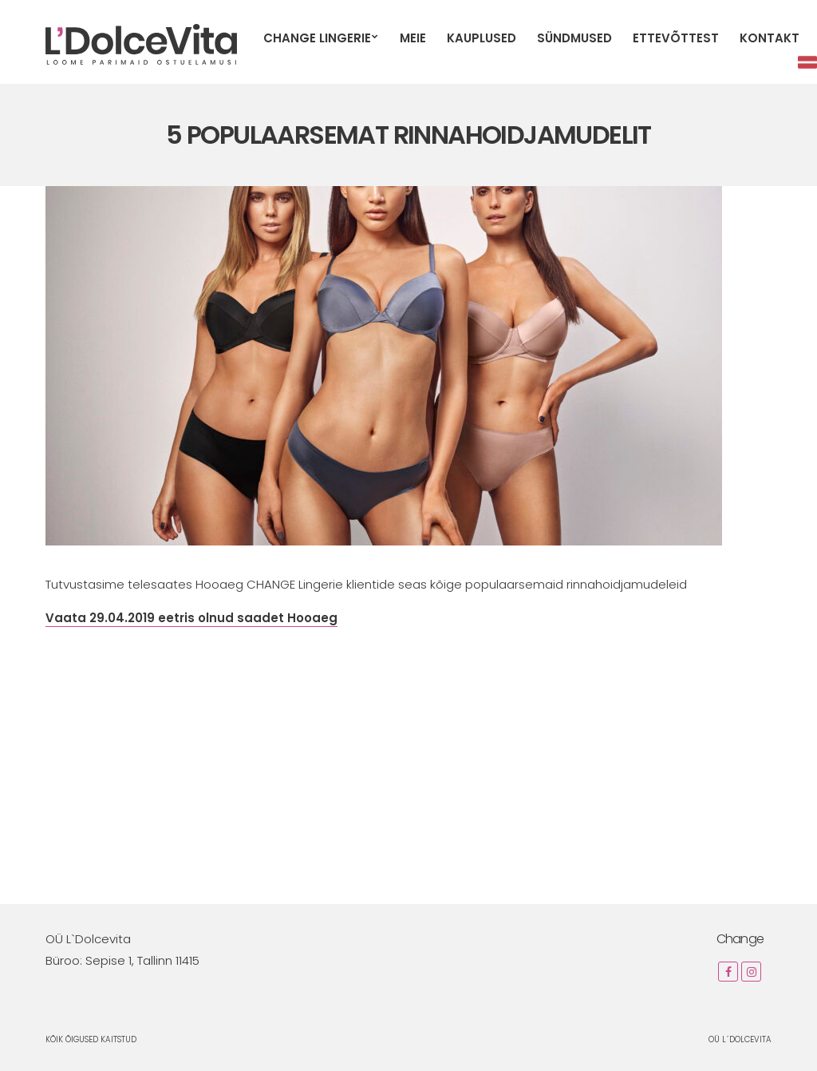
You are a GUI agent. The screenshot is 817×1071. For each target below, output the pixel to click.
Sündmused (574, 38)
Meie (413, 38)
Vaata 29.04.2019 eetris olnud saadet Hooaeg (191, 617)
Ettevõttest (676, 38)
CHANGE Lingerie (317, 38)
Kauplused (481, 38)
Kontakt (769, 38)
